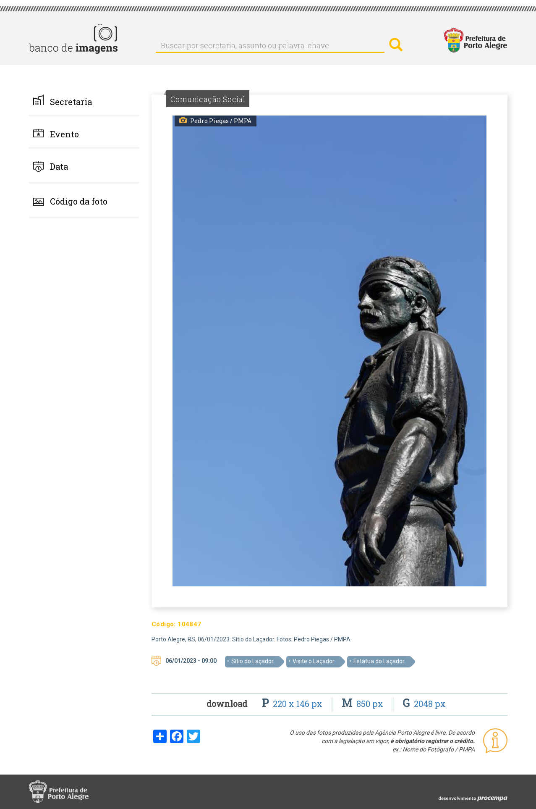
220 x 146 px (293, 703)
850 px (363, 703)
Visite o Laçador (314, 661)
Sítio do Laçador (252, 661)
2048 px (424, 703)
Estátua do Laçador (379, 661)
